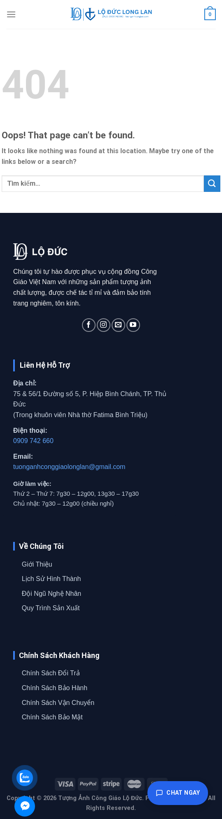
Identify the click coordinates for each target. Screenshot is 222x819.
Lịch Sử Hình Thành (51, 578)
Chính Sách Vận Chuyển (58, 702)
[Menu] (11, 14)
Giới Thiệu (37, 564)
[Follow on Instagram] (103, 325)
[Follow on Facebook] (89, 325)
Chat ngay (178, 793)
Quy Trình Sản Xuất (51, 607)
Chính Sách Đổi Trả (51, 673)
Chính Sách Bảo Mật (52, 717)
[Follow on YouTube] (133, 325)
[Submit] (212, 183)
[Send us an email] (118, 325)
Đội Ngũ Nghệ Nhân (51, 593)
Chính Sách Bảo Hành (54, 687)
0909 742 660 (33, 440)
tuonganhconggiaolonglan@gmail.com (69, 466)
